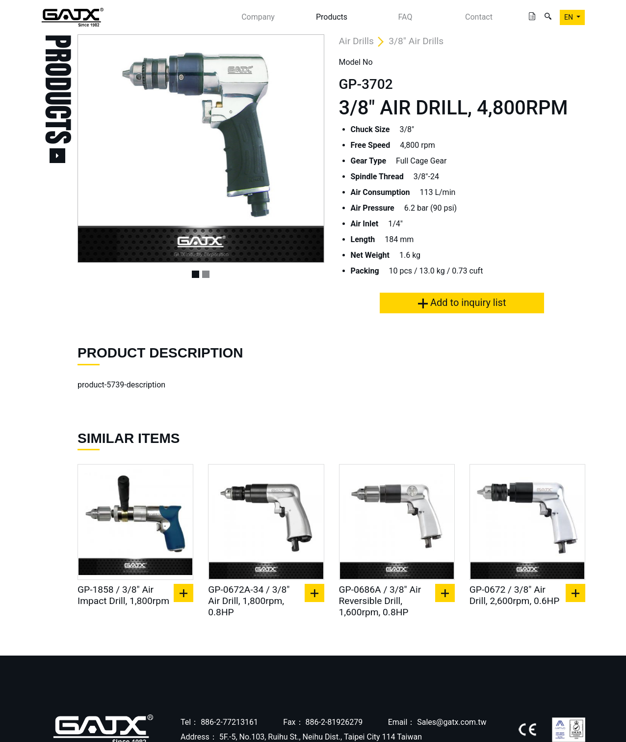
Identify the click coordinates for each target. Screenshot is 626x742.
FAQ (405, 17)
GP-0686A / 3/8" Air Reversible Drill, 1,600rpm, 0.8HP (380, 601)
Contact (479, 17)
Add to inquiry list (462, 302)
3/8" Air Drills (416, 41)
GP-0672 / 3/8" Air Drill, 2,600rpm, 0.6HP (515, 595)
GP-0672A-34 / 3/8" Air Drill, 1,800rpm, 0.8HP (248, 601)
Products (331, 17)
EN (569, 17)
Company (258, 17)
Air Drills (356, 41)
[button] (96, 148)
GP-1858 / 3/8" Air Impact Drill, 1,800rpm (123, 595)
